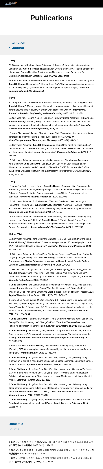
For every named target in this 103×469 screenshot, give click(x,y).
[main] (51, 18)
